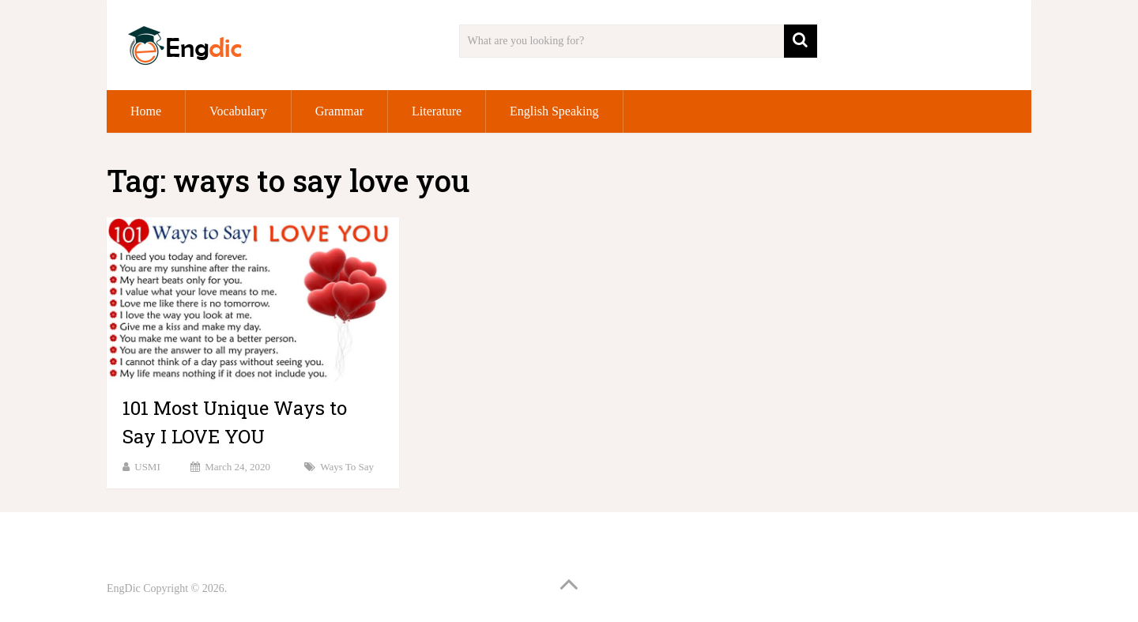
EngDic (124, 588)
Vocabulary (238, 111)
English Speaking (554, 111)
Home (145, 111)
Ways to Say (347, 467)
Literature (437, 111)
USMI (147, 467)
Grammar (339, 111)
